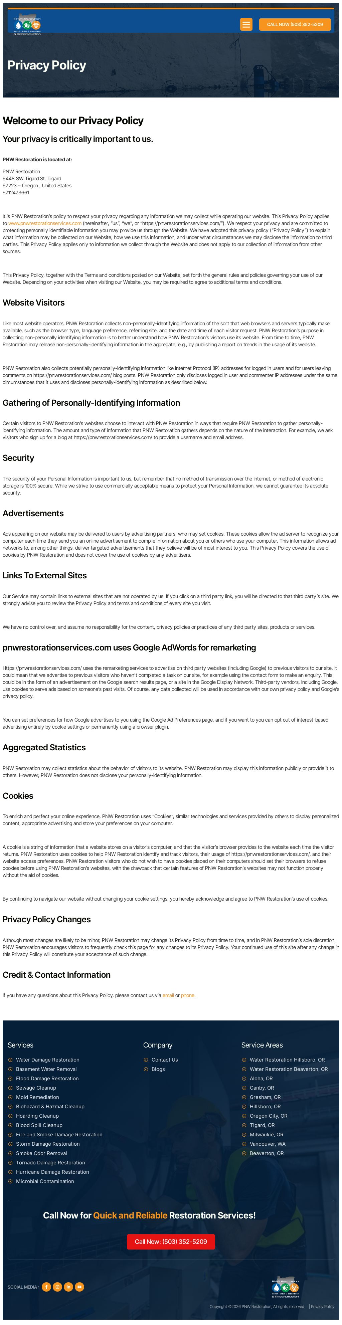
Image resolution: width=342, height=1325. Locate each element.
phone (187, 995)
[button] (244, 21)
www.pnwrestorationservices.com (44, 223)
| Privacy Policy (321, 1309)
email (168, 995)
